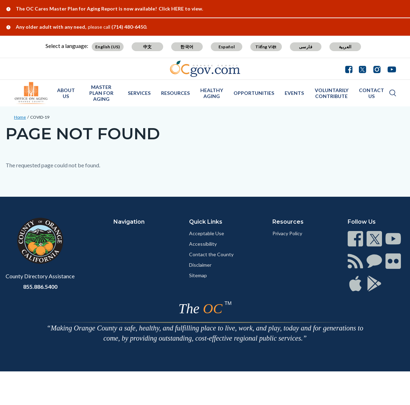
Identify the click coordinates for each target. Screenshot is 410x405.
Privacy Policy (287, 233)
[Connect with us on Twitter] (362, 68)
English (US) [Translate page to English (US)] (107, 46)
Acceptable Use (206, 233)
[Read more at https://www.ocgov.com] (40, 241)
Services (139, 93)
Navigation (129, 221)
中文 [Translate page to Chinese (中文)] (147, 46)
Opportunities (254, 93)
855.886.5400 (40, 286)
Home (20, 117)
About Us (66, 93)
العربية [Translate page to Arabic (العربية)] (345, 46)
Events (294, 93)
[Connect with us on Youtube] (390, 68)
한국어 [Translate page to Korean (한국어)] (186, 46)
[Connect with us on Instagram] (376, 68)
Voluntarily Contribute (331, 93)
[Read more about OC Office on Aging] (31, 93)
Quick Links (205, 221)
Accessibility (203, 244)
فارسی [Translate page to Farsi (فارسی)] (305, 46)
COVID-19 (39, 117)
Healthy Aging (211, 93)
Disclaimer (200, 265)
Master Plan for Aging (101, 93)
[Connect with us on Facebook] (350, 68)
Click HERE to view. (181, 9)
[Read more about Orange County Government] (205, 69)
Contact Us (371, 93)
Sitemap (198, 275)
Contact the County (211, 254)
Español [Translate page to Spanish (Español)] (226, 46)
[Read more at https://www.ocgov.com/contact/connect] (355, 238)
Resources (175, 93)
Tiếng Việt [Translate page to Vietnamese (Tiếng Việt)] (266, 46)
